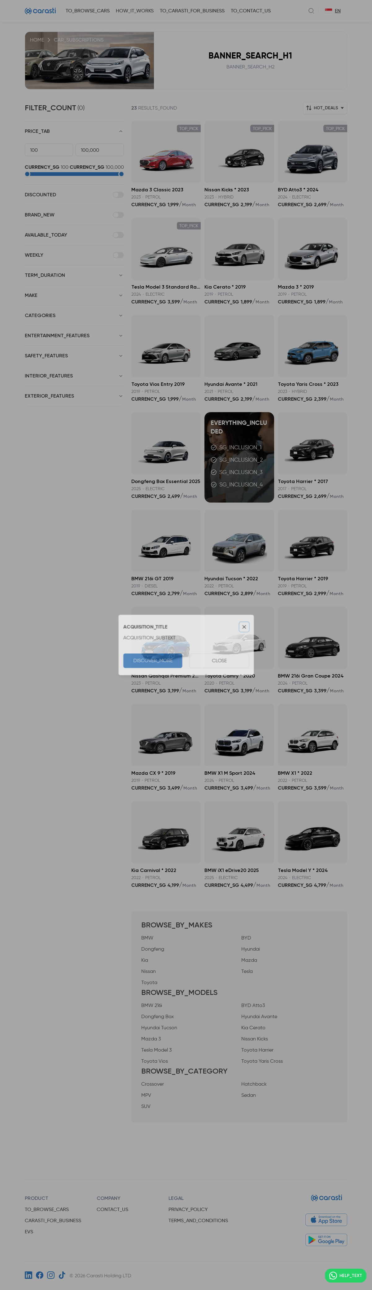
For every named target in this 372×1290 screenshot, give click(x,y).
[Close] (246, 626)
